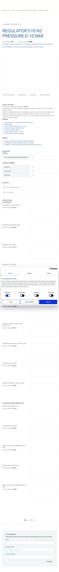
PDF (34, 520)
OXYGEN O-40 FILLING (9, 426)
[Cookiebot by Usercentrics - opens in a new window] (50, 269)
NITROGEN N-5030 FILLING (11, 225)
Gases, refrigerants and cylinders (23, 10)
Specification (22, 95)
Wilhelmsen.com (5, 10)
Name (7, 539)
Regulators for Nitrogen (43, 10)
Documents (33, 95)
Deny (10, 302)
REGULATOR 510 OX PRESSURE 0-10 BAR (14, 486)
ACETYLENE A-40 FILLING (10, 465)
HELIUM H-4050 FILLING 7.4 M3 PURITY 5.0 (12, 324)
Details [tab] (29, 273)
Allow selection (29, 302)
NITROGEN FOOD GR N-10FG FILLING (14, 343)
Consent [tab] (10, 273)
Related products (45, 95)
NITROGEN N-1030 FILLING (11, 205)
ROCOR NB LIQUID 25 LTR (10, 406)
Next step (49, 561)
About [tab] (48, 273)
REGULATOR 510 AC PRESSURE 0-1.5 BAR (14, 446)
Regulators (34, 10)
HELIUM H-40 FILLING (9, 363)
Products (13, 10)
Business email (10, 547)
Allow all (48, 302)
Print (27, 520)
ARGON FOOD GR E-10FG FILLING (13, 383)
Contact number (10, 554)
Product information (9, 95)
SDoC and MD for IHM (11, 187)
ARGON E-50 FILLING (9, 245)
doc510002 (8, 192)
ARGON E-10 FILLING (9, 264)
